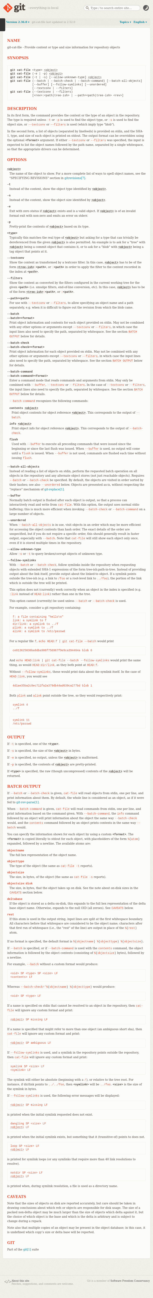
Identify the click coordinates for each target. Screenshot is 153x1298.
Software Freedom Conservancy (130, 1280)
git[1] (27, 1249)
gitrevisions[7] (74, 178)
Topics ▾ (125, 22)
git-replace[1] (54, 489)
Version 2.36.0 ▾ (17, 22)
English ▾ (140, 22)
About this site (20, 1280)
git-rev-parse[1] (27, 802)
